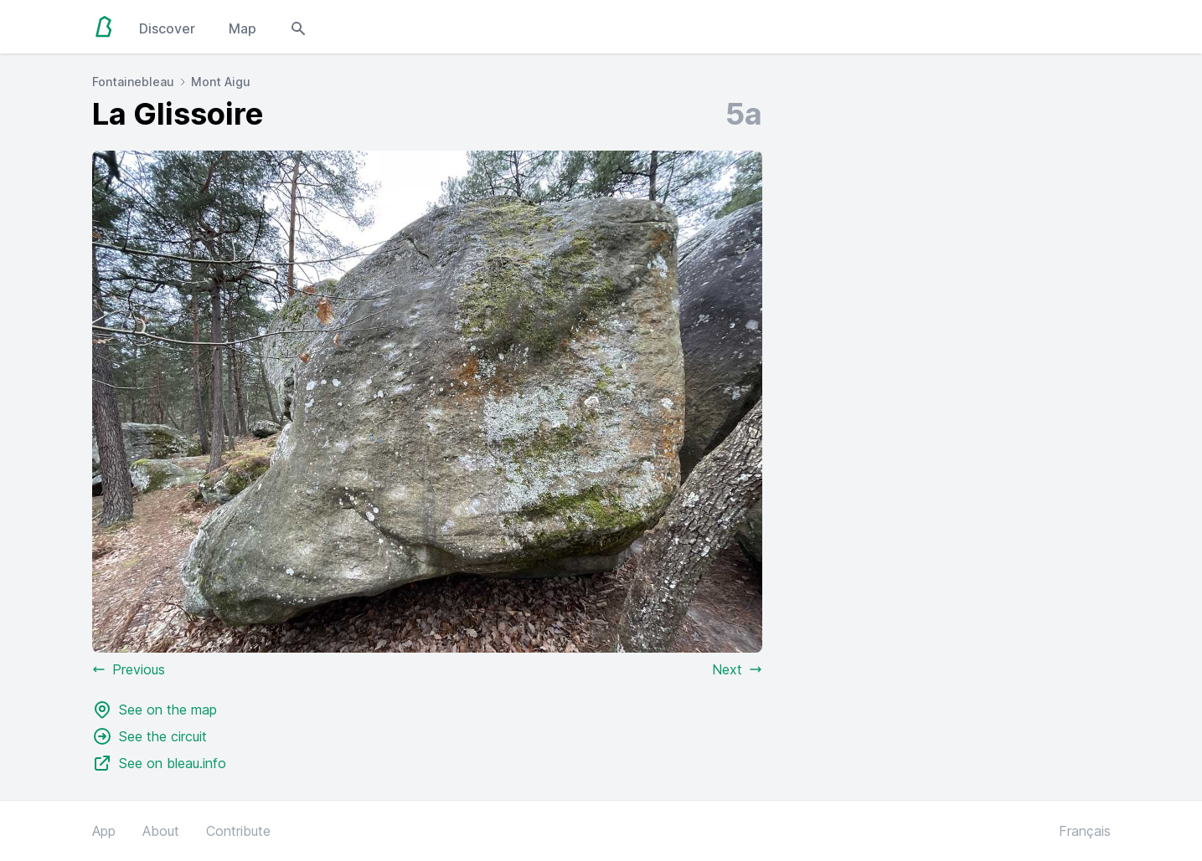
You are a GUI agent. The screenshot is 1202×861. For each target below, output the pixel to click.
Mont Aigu (220, 81)
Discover (167, 28)
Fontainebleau (133, 81)
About (160, 831)
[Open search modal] (298, 27)
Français (1085, 831)
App (104, 831)
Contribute (238, 831)
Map (242, 28)
